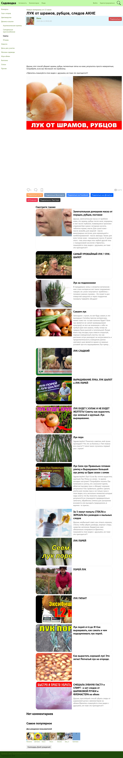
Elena (39, 18)
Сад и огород (6, 13)
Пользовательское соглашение (38, 753)
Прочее (4, 68)
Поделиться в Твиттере (49, 200)
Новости (4, 44)
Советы (5, 36)
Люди (43, 3)
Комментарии (34, 3)
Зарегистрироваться (107, 3)
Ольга (45, 738)
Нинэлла (30, 738)
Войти (95, 3)
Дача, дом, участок (8, 48)
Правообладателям (19, 753)
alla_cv (69, 738)
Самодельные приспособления (9, 31)
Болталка (4, 60)
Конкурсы (4, 9)
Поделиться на (102, 195)
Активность (22, 3)
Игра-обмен (5, 56)
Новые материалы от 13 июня (38, 9)
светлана (38, 738)
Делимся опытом (7, 21)
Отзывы (6, 40)
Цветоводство (6, 17)
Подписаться (115, 19)
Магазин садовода (8, 52)
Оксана (61, 738)
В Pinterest (32, 200)
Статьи (3, 64)
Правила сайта (6, 753)
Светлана (76, 738)
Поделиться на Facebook (78, 195)
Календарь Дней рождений (39, 747)
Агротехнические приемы (12, 25)
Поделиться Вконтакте (54, 195)
